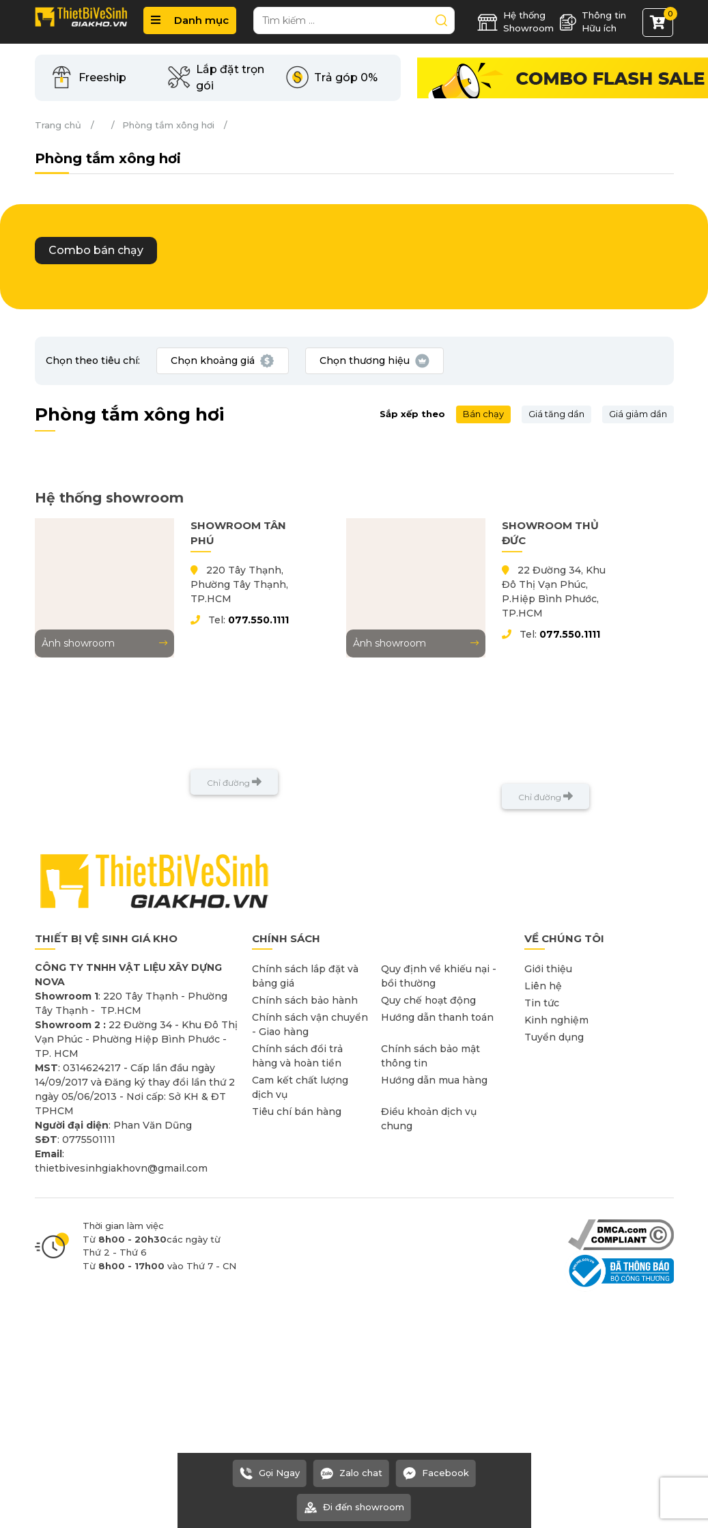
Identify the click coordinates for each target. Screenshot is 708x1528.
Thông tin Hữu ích (592, 22)
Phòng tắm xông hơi (168, 124)
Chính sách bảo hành (305, 1000)
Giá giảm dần (638, 413)
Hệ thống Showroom (515, 22)
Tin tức (541, 1003)
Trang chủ (58, 124)
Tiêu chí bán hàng (296, 1111)
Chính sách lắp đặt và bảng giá (305, 976)
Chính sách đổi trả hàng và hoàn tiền (297, 1056)
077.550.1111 (258, 620)
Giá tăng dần (556, 413)
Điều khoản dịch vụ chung (429, 1118)
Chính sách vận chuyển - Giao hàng (310, 1024)
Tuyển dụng (554, 1037)
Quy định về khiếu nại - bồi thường (438, 976)
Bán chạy (483, 413)
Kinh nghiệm (556, 1020)
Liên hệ (543, 986)
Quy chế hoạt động (428, 1000)
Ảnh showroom (104, 643)
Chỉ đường (234, 782)
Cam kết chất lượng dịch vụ (300, 1087)
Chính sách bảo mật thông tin (430, 1056)
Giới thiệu (548, 969)
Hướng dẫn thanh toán (437, 1017)
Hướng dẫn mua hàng (434, 1080)
